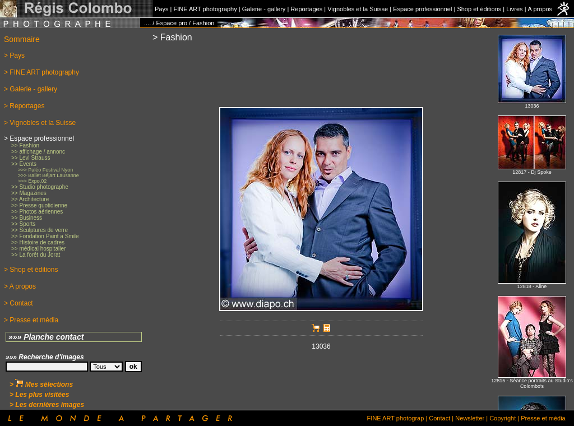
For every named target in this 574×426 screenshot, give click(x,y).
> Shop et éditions (31, 270)
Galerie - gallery (264, 9)
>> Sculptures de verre (39, 230)
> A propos (20, 286)
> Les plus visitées (39, 395)
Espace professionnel (422, 9)
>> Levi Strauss (30, 158)
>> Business (26, 218)
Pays (161, 9)
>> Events (23, 164)
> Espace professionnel (39, 138)
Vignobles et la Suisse (357, 9)
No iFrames (532, 219)
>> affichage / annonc (38, 152)
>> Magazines (29, 193)
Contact (439, 418)
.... (147, 23)
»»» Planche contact (46, 336)
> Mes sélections (41, 384)
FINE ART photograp (395, 418)
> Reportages (24, 106)
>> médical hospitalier (38, 249)
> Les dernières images (47, 405)
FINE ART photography (205, 9)
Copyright (502, 418)
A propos (540, 9)
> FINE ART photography (41, 72)
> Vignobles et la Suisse (40, 123)
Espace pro (171, 23)
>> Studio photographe (39, 187)
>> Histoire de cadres (37, 242)
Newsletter (469, 418)
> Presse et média (31, 320)
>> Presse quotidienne (39, 205)
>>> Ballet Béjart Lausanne (48, 175)
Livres (514, 9)
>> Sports (23, 224)
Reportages (306, 9)
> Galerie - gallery (30, 89)
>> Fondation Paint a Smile (45, 236)
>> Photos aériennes (37, 212)
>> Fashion (25, 145)
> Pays (14, 55)
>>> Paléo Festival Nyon (45, 170)
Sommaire (22, 39)
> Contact (18, 303)
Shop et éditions (479, 9)
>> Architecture (30, 199)
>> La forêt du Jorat (35, 255)
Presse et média (543, 418)
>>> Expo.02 (32, 181)
